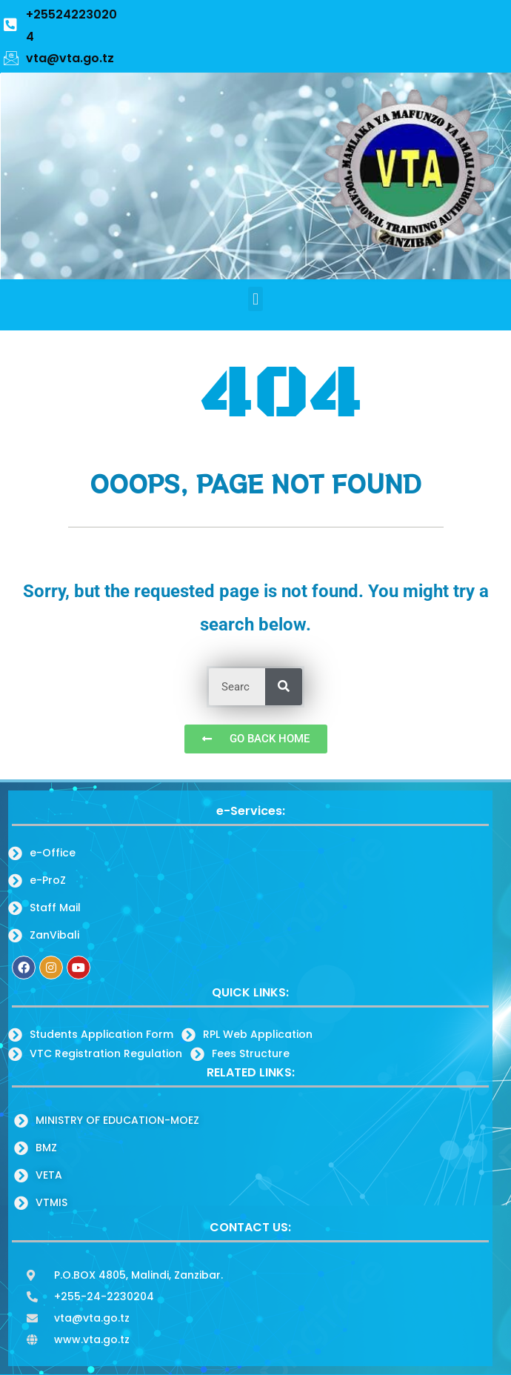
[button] (255, 299)
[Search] (283, 686)
